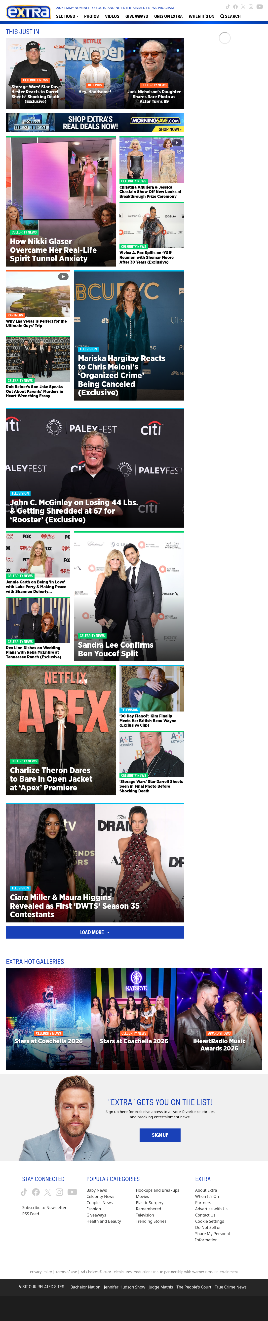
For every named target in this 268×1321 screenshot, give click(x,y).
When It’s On (207, 1196)
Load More (95, 932)
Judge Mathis (161, 1287)
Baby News (96, 1190)
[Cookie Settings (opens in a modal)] (209, 1221)
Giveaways (96, 1215)
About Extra (206, 1190)
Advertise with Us (211, 1209)
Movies (142, 1196)
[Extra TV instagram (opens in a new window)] (251, 6)
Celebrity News (100, 1196)
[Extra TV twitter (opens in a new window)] (243, 6)
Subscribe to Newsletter (44, 1207)
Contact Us (205, 1215)
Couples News (99, 1202)
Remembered (148, 1209)
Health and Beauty (103, 1221)
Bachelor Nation (85, 1287)
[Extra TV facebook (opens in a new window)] (235, 6)
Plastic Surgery (149, 1202)
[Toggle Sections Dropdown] (67, 16)
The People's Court (194, 1287)
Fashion (93, 1209)
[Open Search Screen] (230, 16)
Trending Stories (151, 1221)
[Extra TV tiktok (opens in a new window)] (228, 6)
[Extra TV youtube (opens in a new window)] (259, 6)
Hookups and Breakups (157, 1190)
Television (145, 1215)
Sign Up (160, 1135)
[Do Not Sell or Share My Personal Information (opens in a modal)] (213, 1233)
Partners (203, 1202)
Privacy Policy (41, 1271)
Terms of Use (66, 1271)
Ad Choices (90, 1271)
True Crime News (231, 1287)
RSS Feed (30, 1214)
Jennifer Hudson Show (124, 1287)
